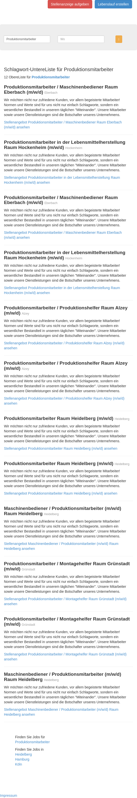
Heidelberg (23, 754)
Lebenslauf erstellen (113, 4)
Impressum (8, 796)
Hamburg (22, 759)
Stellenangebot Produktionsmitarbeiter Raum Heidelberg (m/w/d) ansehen (60, 448)
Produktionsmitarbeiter (32, 742)
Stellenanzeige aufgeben (70, 4)
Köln (18, 764)
